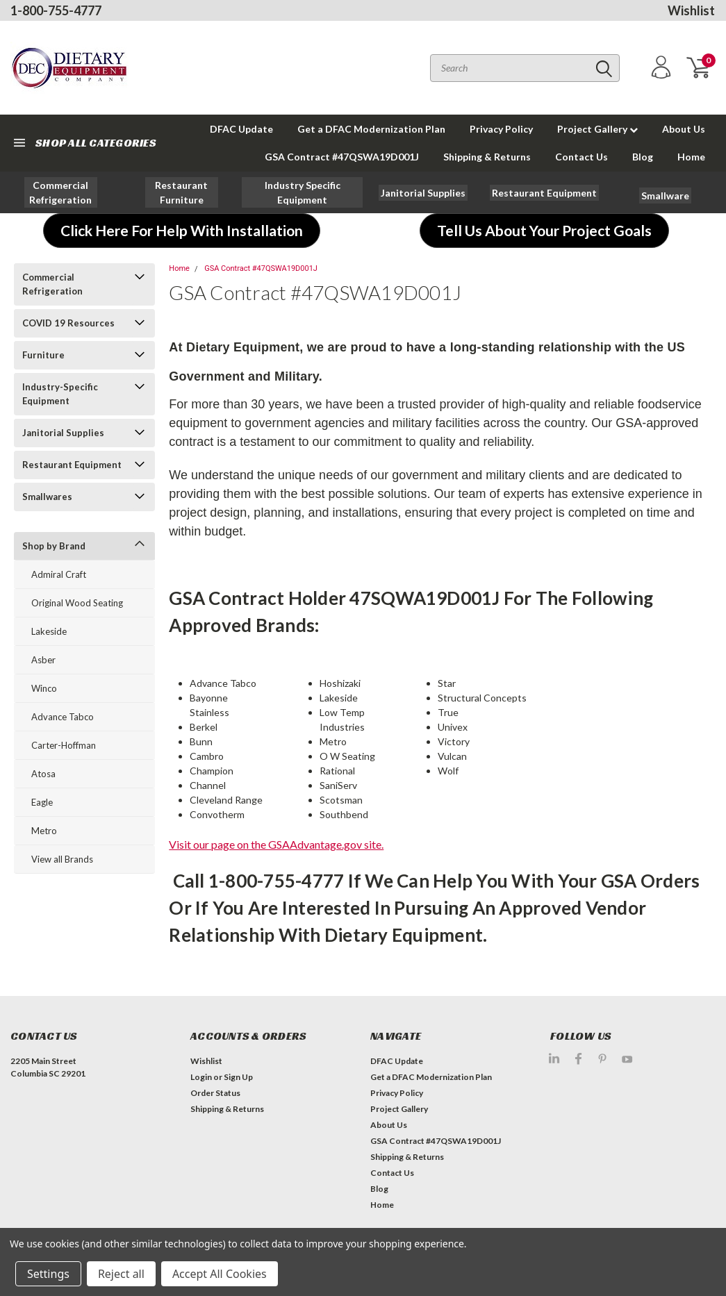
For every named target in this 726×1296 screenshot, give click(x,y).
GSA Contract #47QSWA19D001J (342, 157)
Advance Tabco (62, 716)
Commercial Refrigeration (52, 284)
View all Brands (62, 859)
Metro (44, 830)
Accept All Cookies (219, 1273)
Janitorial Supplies (63, 432)
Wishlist (691, 10)
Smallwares (47, 496)
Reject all (121, 1273)
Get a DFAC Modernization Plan (371, 129)
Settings (48, 1273)
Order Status (215, 1093)
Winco (44, 688)
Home (691, 157)
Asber (43, 659)
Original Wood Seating (77, 602)
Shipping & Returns (487, 157)
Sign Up (238, 1077)
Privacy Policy (501, 129)
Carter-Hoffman (63, 745)
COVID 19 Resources (68, 323)
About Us (683, 129)
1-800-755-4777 (55, 10)
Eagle (42, 802)
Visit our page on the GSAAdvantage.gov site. (276, 844)
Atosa (43, 773)
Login (201, 1077)
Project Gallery (597, 129)
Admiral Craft (58, 574)
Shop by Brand (53, 545)
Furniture (43, 354)
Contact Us (581, 157)
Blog (642, 157)
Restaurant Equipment (72, 464)
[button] (61, 192)
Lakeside (49, 631)
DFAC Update (241, 129)
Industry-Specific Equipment (60, 393)
